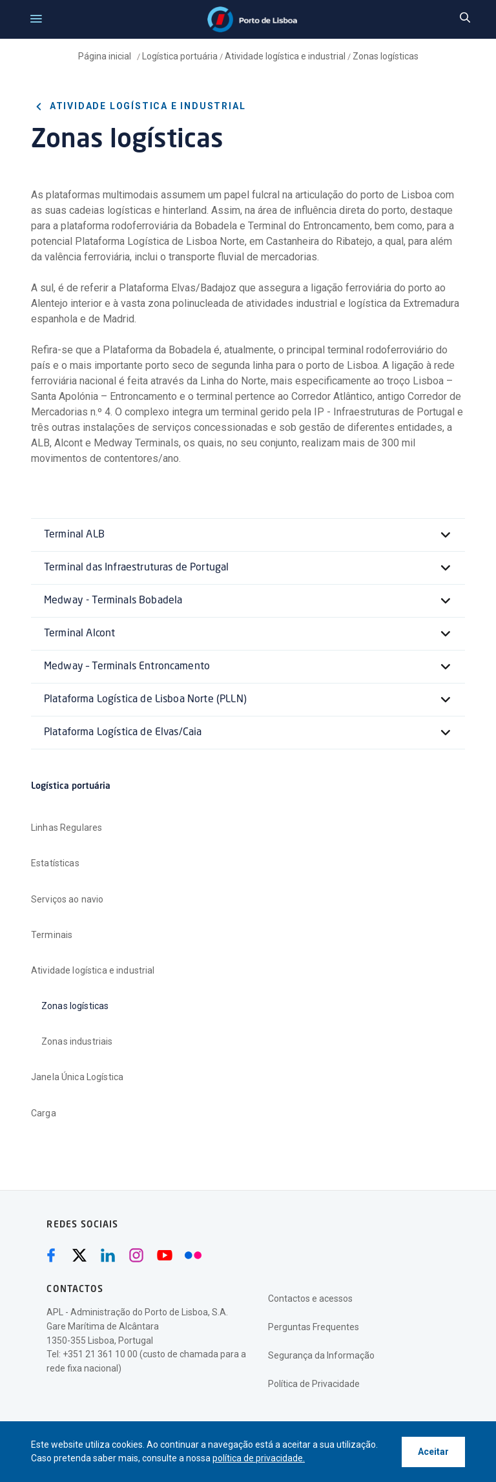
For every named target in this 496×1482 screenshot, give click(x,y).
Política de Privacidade (314, 1384)
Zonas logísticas (385, 56)
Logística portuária (180, 56)
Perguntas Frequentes (313, 1327)
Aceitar (433, 1451)
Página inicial (105, 56)
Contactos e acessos (310, 1298)
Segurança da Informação (321, 1355)
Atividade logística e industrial (285, 56)
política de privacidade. (258, 1458)
